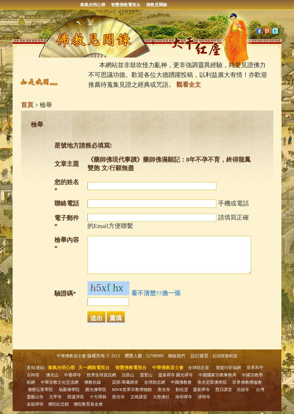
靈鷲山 (146, 375)
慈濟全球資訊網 (101, 375)
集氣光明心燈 (92, 5)
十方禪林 (98, 397)
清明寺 (204, 397)
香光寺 (164, 389)
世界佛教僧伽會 (247, 382)
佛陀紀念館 (58, 404)
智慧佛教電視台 (125, 5)
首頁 (27, 104)
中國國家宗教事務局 (217, 375)
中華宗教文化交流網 (59, 382)
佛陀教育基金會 (88, 404)
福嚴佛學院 (69, 389)
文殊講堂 (138, 397)
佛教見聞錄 (156, 5)
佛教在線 (92, 382)
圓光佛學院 (95, 389)
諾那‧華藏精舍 (125, 382)
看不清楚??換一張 (155, 293)
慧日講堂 (223, 389)
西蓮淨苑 (75, 397)
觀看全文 (188, 84)
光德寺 (243, 389)
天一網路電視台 (94, 367)
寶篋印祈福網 (228, 367)
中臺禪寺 (72, 375)
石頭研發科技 (224, 356)
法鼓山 (128, 375)
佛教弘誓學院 (40, 389)
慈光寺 (118, 397)
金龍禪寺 (35, 404)
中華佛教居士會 (71, 356)
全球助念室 (198, 367)
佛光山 (52, 375)
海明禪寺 (183, 397)
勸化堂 (182, 389)
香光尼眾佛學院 (212, 382)
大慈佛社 (161, 397)
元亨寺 (55, 397)
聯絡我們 (176, 356)
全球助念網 (154, 382)
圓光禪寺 (184, 375)
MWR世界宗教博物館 (132, 389)
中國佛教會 (181, 382)
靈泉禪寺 (166, 375)
